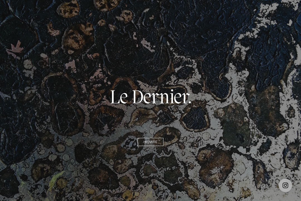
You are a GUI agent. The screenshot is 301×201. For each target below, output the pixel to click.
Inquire (150, 141)
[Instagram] (285, 185)
